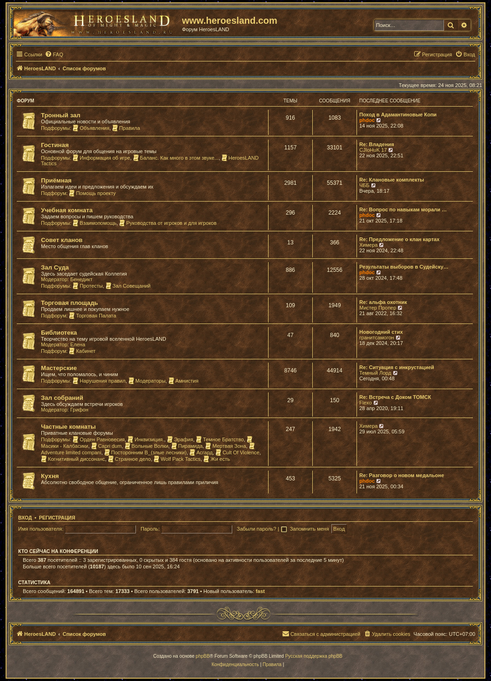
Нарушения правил (99, 381)
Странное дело (129, 459)
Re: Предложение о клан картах (399, 239)
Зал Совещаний (128, 286)
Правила (126, 128)
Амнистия (183, 381)
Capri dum (106, 446)
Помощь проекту (92, 193)
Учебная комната (67, 210)
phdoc (367, 120)
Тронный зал (61, 115)
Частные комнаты (68, 426)
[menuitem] (54, 54)
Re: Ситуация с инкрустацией (396, 367)
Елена (77, 344)
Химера (368, 245)
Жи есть (216, 459)
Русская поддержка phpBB (314, 656)
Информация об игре (101, 158)
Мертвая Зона (225, 446)
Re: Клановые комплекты (391, 179)
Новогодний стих (381, 332)
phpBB (203, 656)
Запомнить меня (310, 529)
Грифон (79, 409)
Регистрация (57, 517)
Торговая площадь (69, 302)
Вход (25, 517)
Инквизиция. (146, 439)
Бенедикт (81, 279)
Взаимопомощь (94, 223)
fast (260, 591)
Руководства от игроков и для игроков (167, 223)
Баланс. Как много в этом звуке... (176, 158)
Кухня (50, 475)
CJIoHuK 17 (373, 150)
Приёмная (56, 180)
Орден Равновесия (99, 439)
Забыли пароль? (256, 529)
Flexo (365, 402)
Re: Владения (376, 144)
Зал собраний (62, 397)
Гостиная (55, 145)
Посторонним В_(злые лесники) (145, 452)
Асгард (201, 452)
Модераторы (147, 381)
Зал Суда (55, 267)
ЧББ (364, 185)
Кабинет (82, 351)
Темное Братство (220, 439)
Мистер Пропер (377, 307)
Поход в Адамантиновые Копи (398, 114)
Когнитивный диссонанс (73, 459)
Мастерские (59, 367)
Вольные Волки (146, 446)
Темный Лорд (375, 373)
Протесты (87, 286)
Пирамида (187, 446)
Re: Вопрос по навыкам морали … (403, 209)
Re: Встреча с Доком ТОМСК (395, 397)
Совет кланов (61, 239)
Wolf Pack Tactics (177, 459)
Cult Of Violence (237, 452)
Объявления (91, 128)
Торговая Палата (92, 315)
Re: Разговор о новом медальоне (401, 475)
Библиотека (59, 332)
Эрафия (180, 439)
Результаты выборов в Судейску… (404, 267)
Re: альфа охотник (383, 302)
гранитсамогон (376, 337)
